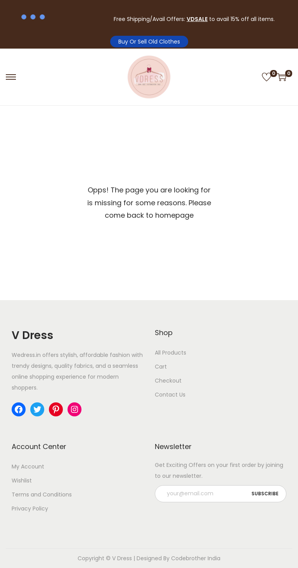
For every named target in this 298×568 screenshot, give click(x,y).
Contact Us (170, 394)
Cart (161, 367)
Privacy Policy (30, 508)
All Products (170, 353)
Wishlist (22, 480)
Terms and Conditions (42, 494)
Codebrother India (195, 558)
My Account (28, 466)
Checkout (168, 380)
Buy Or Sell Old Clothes (149, 41)
